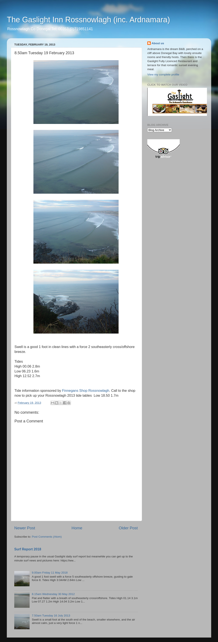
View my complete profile (163, 74)
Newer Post (24, 528)
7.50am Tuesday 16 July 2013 (51, 615)
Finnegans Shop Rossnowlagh (85, 390)
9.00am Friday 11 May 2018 (49, 572)
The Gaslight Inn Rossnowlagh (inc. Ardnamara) (88, 19)
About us (158, 43)
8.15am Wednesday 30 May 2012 (53, 594)
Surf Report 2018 (27, 549)
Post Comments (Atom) (47, 536)
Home (77, 528)
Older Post (128, 528)
